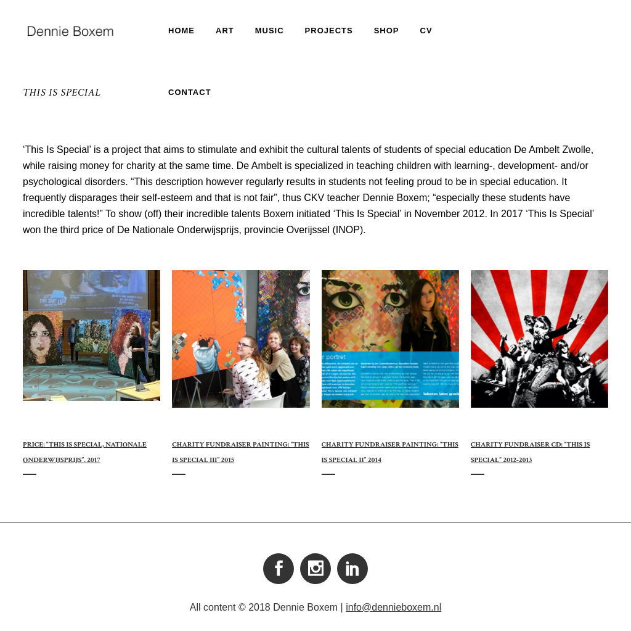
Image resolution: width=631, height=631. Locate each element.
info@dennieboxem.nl (393, 607)
